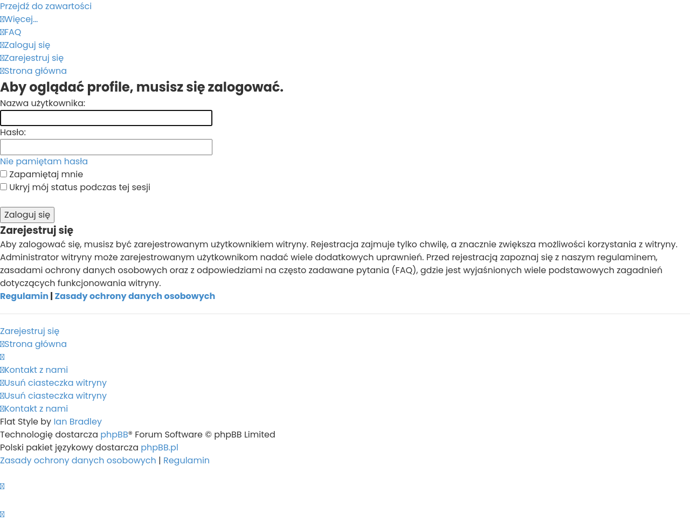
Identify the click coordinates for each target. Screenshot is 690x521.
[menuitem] (10, 32)
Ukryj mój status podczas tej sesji (75, 187)
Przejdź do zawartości (46, 6)
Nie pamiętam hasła (44, 161)
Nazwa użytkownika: (42, 103)
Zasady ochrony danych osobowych (134, 296)
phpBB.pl (159, 447)
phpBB (114, 434)
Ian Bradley (77, 421)
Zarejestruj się (29, 331)
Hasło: (13, 132)
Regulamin (24, 296)
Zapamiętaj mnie (41, 174)
